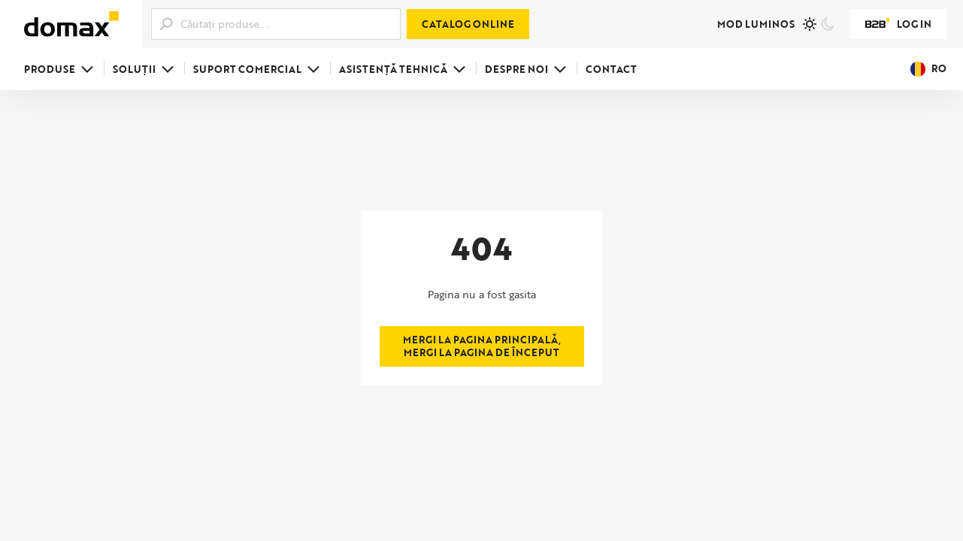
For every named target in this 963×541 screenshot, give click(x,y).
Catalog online (468, 24)
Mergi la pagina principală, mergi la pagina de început (482, 346)
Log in (898, 24)
